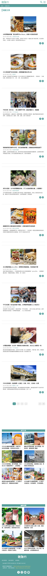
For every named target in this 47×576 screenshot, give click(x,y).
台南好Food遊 (15, 36)
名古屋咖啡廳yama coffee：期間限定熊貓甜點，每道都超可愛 (20, 267)
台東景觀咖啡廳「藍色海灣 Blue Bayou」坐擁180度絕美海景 (20, 34)
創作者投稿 (4, 560)
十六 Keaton (15, 112)
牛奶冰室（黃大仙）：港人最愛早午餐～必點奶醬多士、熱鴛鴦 (21, 110)
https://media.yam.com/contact (23, 567)
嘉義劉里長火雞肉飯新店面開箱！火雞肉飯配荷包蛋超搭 (19, 226)
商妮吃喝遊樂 (15, 190)
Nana (13, 307)
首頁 (2, 6)
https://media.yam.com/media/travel (21, 566)
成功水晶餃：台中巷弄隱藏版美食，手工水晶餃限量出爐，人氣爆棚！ (23, 188)
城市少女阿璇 (15, 228)
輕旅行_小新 (15, 385)
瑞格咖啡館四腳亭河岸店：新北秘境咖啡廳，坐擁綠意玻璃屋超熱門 (22, 147)
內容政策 (17, 560)
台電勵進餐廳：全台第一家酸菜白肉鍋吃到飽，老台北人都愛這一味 (22, 345)
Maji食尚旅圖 (15, 149)
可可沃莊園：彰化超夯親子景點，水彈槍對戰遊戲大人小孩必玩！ (21, 304)
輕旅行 (5, 2)
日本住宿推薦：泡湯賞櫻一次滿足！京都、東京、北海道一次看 (21, 383)
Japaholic (14, 269)
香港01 (14, 74)
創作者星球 (11, 560)
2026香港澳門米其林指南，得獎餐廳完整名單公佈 (17, 72)
